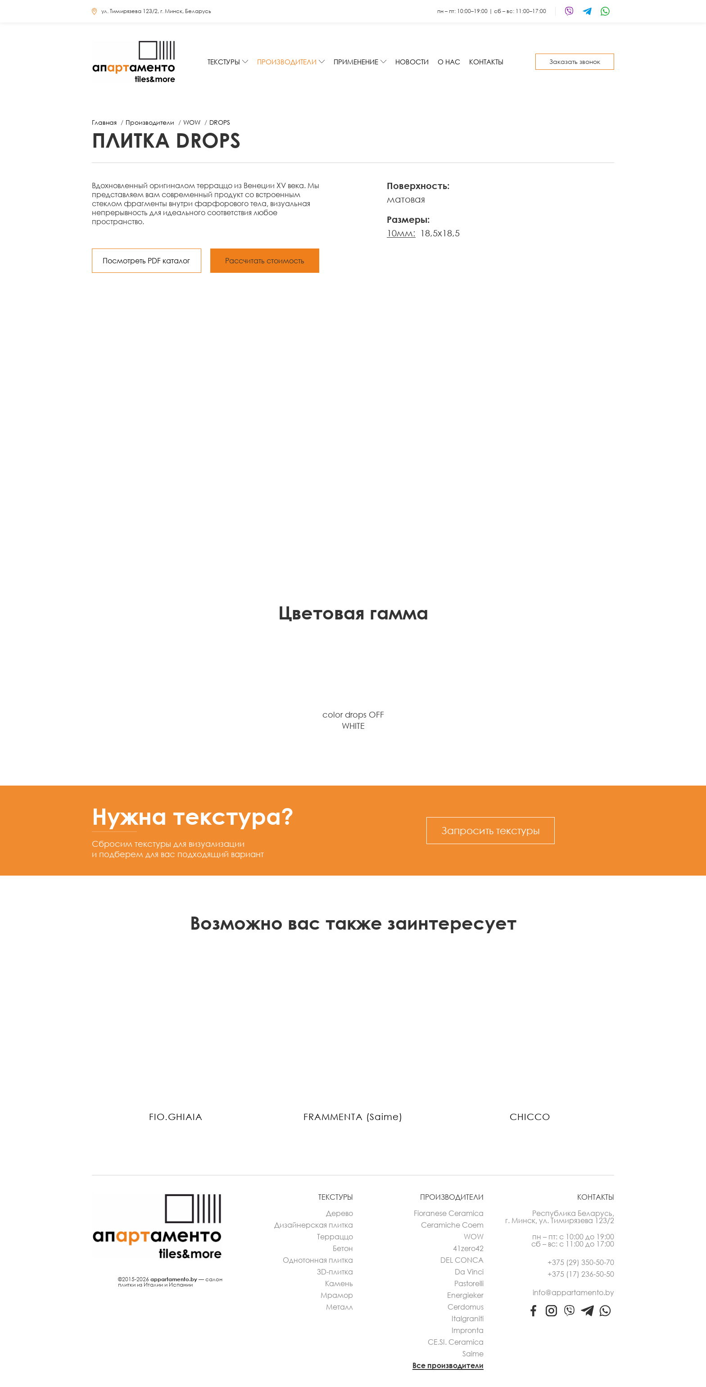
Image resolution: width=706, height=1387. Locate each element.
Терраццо (335, 1236)
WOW (474, 1236)
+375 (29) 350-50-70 (581, 1262)
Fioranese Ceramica (449, 1213)
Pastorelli (469, 1283)
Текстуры (224, 62)
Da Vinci (469, 1271)
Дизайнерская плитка (313, 1225)
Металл (339, 1306)
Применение (356, 62)
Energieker (465, 1295)
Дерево (339, 1213)
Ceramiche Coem (452, 1225)
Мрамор (337, 1295)
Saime (473, 1353)
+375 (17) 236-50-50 (581, 1274)
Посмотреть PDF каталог (146, 260)
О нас (449, 62)
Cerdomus (466, 1306)
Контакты (486, 62)
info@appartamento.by (573, 1292)
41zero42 (468, 1248)
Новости (412, 62)
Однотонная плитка (318, 1260)
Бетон (343, 1248)
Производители (287, 62)
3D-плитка (335, 1271)
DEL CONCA (462, 1260)
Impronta (468, 1330)
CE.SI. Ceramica (456, 1342)
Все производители (448, 1365)
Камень (339, 1283)
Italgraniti (468, 1318)
